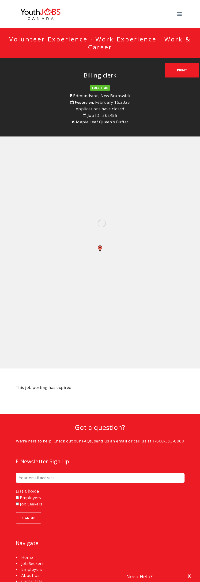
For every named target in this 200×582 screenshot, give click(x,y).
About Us (30, 575)
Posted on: (85, 102)
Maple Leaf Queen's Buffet (102, 122)
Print (182, 70)
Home (27, 557)
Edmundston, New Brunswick (102, 95)
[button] (100, 249)
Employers (31, 569)
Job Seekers (32, 563)
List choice (27, 491)
